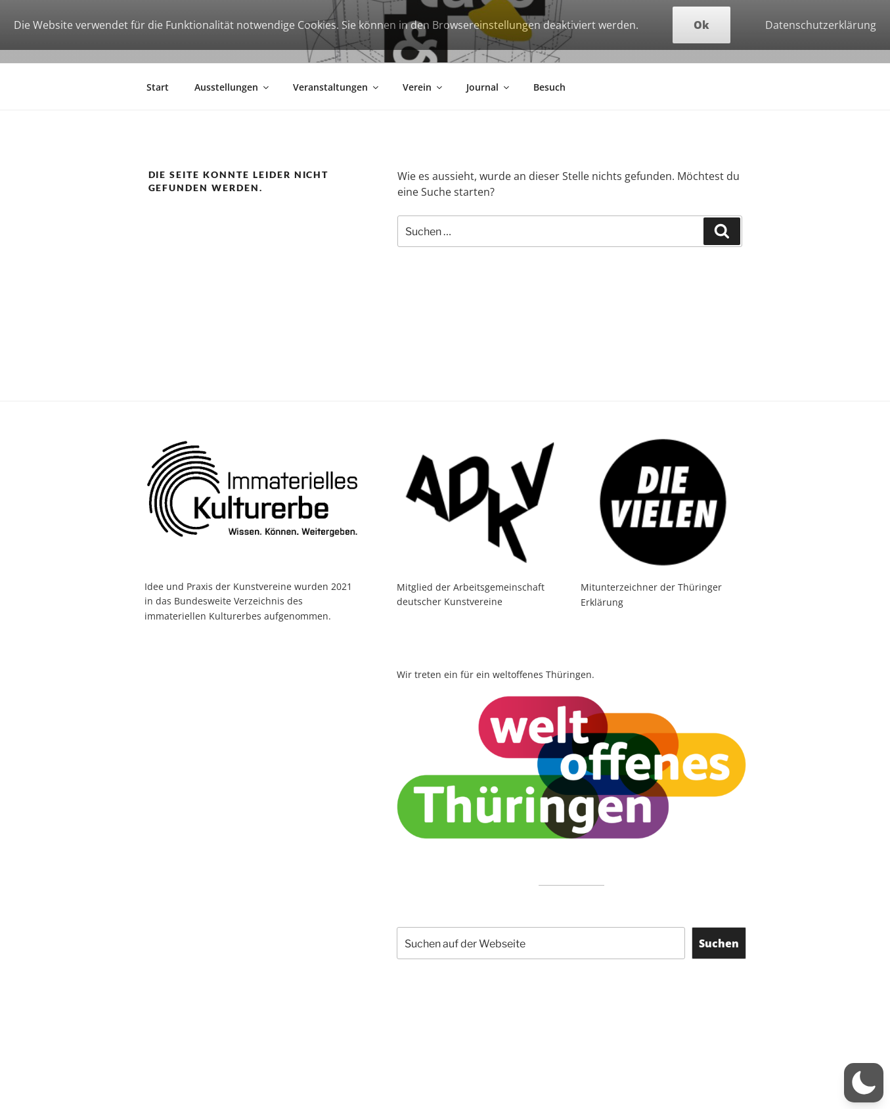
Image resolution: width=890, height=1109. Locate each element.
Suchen (719, 943)
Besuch (549, 87)
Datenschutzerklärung (820, 25)
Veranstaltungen (336, 87)
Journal (488, 87)
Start (157, 87)
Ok (701, 25)
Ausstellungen (232, 87)
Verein (423, 87)
